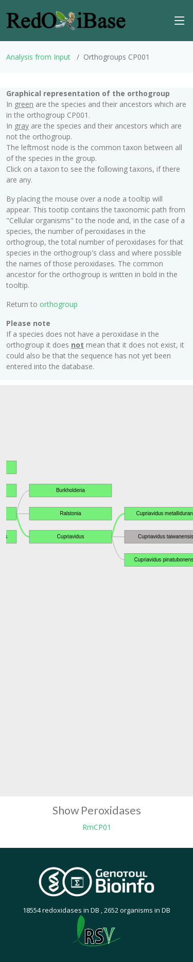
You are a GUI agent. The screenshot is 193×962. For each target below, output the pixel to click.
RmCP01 (96, 827)
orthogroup (59, 304)
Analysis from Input (38, 57)
